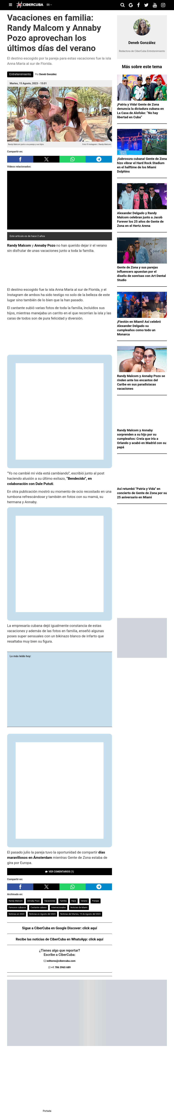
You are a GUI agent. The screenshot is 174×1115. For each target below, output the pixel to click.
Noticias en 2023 (16, 914)
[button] (20, 159)
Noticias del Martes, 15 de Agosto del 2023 (80, 914)
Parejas (95, 901)
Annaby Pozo (45, 245)
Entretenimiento (20, 74)
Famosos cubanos (17, 907)
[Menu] (10, 5)
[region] (59, 270)
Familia (63, 901)
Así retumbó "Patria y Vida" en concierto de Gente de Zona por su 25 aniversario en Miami (142, 493)
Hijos (73, 901)
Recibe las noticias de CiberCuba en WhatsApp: (59, 939)
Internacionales (58, 907)
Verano (84, 901)
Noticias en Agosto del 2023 (42, 914)
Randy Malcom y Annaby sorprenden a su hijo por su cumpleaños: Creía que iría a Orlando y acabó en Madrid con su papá (141, 438)
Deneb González (48, 74)
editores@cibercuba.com (61, 960)
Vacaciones (49, 901)
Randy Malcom (19, 245)
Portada (47, 1111)
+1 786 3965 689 (61, 967)
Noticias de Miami (78, 907)
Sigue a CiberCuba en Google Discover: (59, 928)
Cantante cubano (39, 907)
